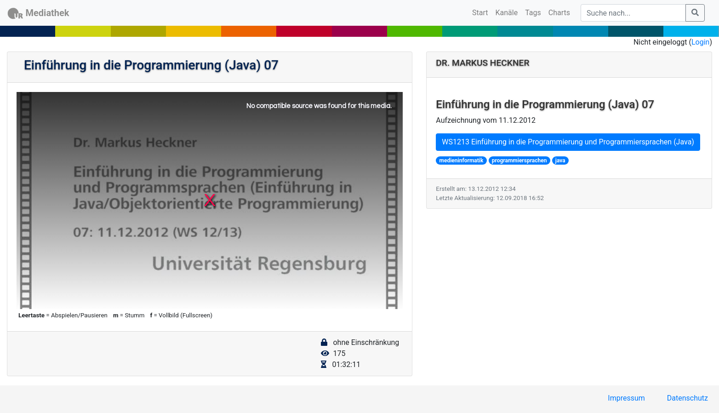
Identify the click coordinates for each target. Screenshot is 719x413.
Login (700, 42)
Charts (559, 12)
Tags (533, 12)
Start (481, 12)
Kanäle (507, 12)
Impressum (626, 398)
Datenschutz (687, 398)
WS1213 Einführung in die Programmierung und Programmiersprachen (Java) (568, 142)
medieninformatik (461, 160)
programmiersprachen (519, 160)
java (560, 160)
